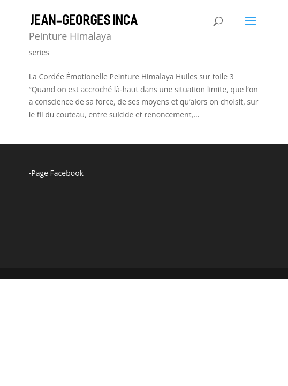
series (39, 52)
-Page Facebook (56, 173)
